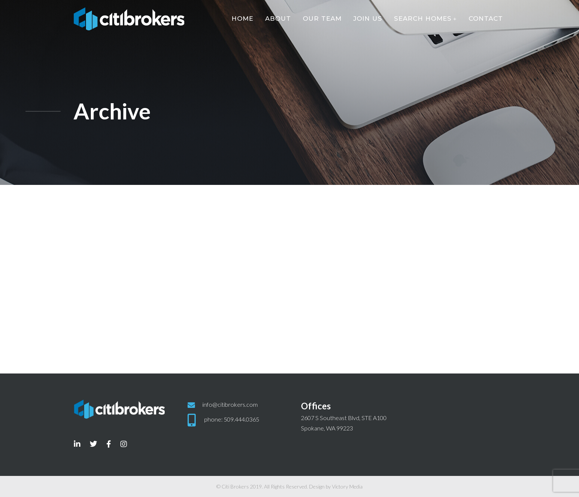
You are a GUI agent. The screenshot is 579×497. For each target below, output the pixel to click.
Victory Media (347, 486)
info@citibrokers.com (230, 404)
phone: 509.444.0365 (231, 419)
